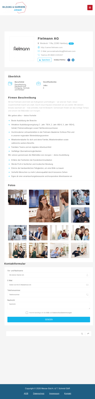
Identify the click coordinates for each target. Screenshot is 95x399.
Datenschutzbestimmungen (62, 313)
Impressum (54, 393)
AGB (47, 313)
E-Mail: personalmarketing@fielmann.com (58, 51)
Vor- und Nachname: (15, 271)
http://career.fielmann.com (52, 47)
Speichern (44, 60)
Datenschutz (38, 393)
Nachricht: (11, 300)
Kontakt (67, 393)
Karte (71, 43)
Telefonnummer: (14, 290)
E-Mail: (10, 280)
